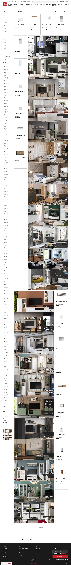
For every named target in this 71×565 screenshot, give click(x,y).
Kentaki (5, 34)
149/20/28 (5, 168)
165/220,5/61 (6, 225)
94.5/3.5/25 (6, 383)
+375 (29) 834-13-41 (34, 561)
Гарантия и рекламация (6, 553)
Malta (5, 39)
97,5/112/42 (6, 398)
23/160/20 (5, 264)
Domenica (5, 22)
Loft (4, 37)
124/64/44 (5, 120)
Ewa (4, 23)
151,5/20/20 (6, 191)
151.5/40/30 (6, 193)
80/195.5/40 (6, 336)
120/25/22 (5, 114)
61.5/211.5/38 (6, 304)
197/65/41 (5, 253)
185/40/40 (5, 248)
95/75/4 (5, 395)
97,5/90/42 (6, 401)
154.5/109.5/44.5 (7, 207)
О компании (11, 1)
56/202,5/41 (6, 281)
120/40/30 (5, 117)
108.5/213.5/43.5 (7, 108)
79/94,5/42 (6, 335)
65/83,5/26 (6, 315)
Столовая (48, 4)
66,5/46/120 (6, 316)
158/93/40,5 (6, 217)
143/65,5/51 (6, 156)
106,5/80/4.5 (6, 100)
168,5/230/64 (6, 231)
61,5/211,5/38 (6, 302)
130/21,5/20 (6, 129)
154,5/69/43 (6, 202)
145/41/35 (5, 160)
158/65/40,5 (6, 216)
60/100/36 (5, 295)
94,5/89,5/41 (6, 381)
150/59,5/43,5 (6, 180)
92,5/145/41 (6, 364)
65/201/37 (5, 313)
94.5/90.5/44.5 (6, 384)
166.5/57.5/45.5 (6, 228)
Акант (5, 51)
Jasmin (5, 29)
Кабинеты (42, 4)
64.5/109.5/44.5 (6, 310)
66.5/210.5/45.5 (6, 318)
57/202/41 (5, 282)
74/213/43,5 (6, 330)
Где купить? (20, 1)
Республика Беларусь (22, 552)
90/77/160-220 (6, 363)
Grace (5, 26)
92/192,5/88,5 (6, 370)
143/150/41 (6, 154)
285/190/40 (6, 268)
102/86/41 (5, 67)
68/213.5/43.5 (6, 321)
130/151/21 (6, 128)
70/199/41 (5, 326)
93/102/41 (5, 375)
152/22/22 (5, 196)
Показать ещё (41, 527)
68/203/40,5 (6, 319)
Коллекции (60, 4)
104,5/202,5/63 (6, 83)
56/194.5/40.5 (6, 279)
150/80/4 (5, 183)
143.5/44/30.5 (6, 152)
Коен (5, 54)
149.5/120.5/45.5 (7, 165)
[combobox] (65, 11)
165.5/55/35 (6, 224)
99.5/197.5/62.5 (6, 406)
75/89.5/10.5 (6, 332)
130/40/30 (5, 132)
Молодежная (29, 4)
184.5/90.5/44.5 (6, 245)
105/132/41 (6, 95)
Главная (15, 9)
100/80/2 (5, 66)
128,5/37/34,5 (6, 123)
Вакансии (28, 1)
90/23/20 (5, 361)
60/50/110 (5, 301)
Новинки (67, 4)
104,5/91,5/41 (6, 86)
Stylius (5, 50)
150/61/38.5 (6, 182)
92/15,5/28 (6, 369)
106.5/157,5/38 (6, 101)
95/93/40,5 (6, 397)
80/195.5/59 (6, 338)
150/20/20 (5, 176)
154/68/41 (5, 210)
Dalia (5, 20)
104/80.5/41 (6, 94)
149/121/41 (6, 166)
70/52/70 (5, 329)
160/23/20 (5, 219)
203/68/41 (5, 261)
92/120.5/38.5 (6, 367)
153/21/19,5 (6, 197)
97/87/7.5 (5, 403)
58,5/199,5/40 (6, 284)
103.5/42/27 (6, 74)
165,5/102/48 (6, 222)
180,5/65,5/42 (6, 239)
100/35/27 (5, 64)
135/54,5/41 (6, 145)
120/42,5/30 (6, 118)
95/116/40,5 (6, 387)
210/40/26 (5, 262)
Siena (5, 48)
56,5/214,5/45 (6, 278)
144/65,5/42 (6, 157)
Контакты (4, 549)
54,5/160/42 (6, 275)
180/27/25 (5, 242)
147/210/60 (6, 162)
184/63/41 (5, 247)
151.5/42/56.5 (6, 194)
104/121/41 (6, 91)
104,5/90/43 (6, 84)
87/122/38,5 (6, 353)
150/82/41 (5, 186)
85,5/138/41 (6, 347)
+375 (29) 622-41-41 (34, 560)
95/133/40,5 (6, 389)
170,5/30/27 (6, 234)
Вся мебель (20, 9)
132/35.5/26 (6, 137)
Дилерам (24, 1)
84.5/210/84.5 (6, 344)
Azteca (5, 17)
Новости (15, 1)
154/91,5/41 (6, 211)
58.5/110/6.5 (6, 287)
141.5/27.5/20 (6, 149)
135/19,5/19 (6, 142)
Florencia (5, 25)
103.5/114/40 (6, 69)
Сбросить (3, 563)
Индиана (5, 53)
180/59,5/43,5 (6, 244)
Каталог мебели (10, 5)
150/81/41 (5, 185)
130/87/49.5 (6, 134)
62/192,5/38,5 (6, 307)
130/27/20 (5, 131)
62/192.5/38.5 (6, 309)
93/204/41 (5, 378)
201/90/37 (5, 256)
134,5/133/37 (6, 140)
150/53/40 (5, 179)
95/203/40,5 (6, 392)
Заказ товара (38, 548)
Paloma (5, 45)
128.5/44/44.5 (6, 126)
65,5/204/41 (6, 312)
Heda (5, 28)
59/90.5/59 (6, 293)
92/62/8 (5, 372)
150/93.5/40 (6, 188)
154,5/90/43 (6, 205)
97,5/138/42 (6, 400)
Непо (5, 57)
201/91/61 (5, 258)
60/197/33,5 (6, 298)
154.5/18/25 (6, 208)
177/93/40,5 (6, 236)
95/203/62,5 (6, 394)
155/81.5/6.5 (6, 213)
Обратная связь (5, 556)
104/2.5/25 (6, 92)
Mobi (5, 42)
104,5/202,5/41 (6, 81)
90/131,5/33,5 (6, 358)
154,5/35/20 (6, 200)
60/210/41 (5, 299)
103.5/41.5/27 (6, 72)
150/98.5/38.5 (6, 190)
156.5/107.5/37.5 (7, 214)
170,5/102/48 (6, 233)
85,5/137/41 (6, 346)
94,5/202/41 (6, 380)
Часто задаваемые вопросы (23, 548)
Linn (4, 36)
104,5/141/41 (6, 80)
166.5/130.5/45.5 (7, 227)
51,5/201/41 (6, 273)
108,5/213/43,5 (6, 106)
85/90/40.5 (6, 352)
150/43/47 (5, 177)
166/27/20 (5, 230)
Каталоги (4, 555)
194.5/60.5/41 (6, 250)
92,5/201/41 (6, 366)
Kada (5, 31)
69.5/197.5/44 (6, 324)
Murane (5, 43)
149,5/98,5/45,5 (6, 163)
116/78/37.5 (6, 112)
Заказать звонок (34, 563)
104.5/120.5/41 (6, 89)
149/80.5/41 (6, 169)
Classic (5, 19)
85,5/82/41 (6, 350)
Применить (8, 563)
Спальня (22, 4)
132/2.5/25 (6, 135)
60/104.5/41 (6, 296)
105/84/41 (5, 98)
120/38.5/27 (6, 115)
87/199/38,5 (6, 355)
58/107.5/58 (6, 292)
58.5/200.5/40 (6, 290)
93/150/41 (5, 377)
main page (5, 4)
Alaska (48, 46)
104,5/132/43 (6, 78)
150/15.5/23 (6, 173)
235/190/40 (6, 265)
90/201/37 (5, 360)
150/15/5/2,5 (6, 174)
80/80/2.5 (5, 343)
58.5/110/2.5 (6, 285)
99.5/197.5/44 (6, 404)
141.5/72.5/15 (6, 151)
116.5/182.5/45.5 (7, 111)
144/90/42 (5, 159)
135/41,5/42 (6, 143)
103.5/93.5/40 (6, 77)
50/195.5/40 (6, 270)
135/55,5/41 (6, 146)
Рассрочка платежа (39, 549)
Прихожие (36, 4)
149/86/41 (5, 171)
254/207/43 (6, 267)
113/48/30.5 (6, 109)
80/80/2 (5, 341)
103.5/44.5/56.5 (6, 75)
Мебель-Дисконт (54, 5)
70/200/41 (5, 327)
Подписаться (60, 556)
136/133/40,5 (6, 148)
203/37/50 (5, 259)
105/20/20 (5, 97)
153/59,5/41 (6, 199)
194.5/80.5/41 (6, 251)
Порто (5, 59)
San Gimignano (6, 46)
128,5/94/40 (6, 125)
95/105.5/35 (6, 386)
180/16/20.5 (6, 241)
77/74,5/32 (6, 333)
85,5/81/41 (6, 349)
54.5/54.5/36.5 (6, 276)
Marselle (5, 40)
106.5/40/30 (6, 103)
